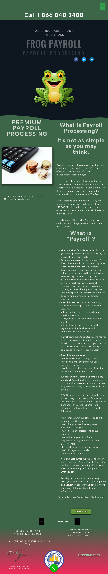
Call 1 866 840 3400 (54, 13)
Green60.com (89, 555)
